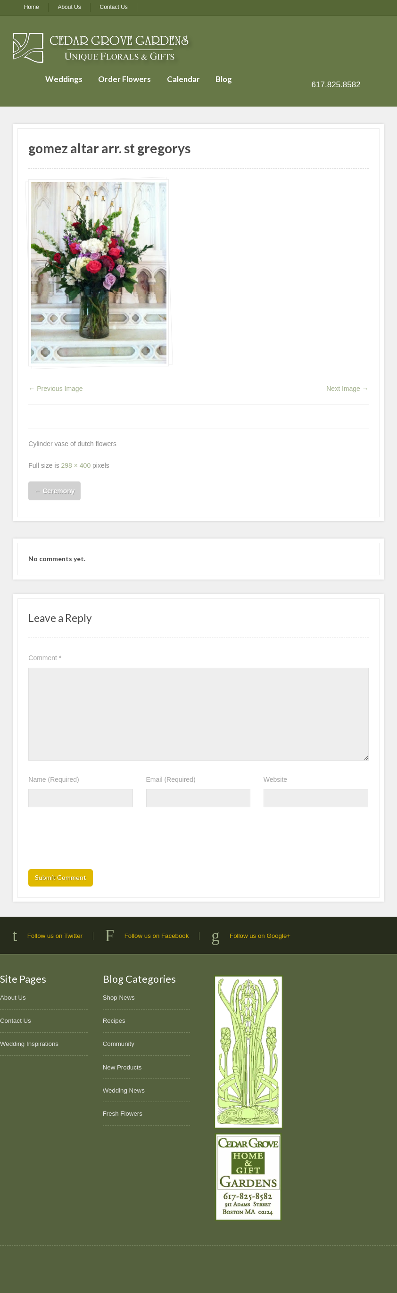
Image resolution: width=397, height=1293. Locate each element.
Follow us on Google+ (260, 935)
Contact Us (114, 7)
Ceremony (54, 491)
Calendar (183, 79)
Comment (44, 658)
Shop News (119, 997)
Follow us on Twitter (55, 935)
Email (171, 779)
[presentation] (100, 841)
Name (53, 779)
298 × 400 (76, 465)
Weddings (64, 79)
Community (118, 1043)
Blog (223, 79)
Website (275, 779)
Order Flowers (124, 79)
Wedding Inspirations (29, 1043)
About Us (69, 7)
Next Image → (347, 388)
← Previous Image (55, 388)
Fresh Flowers (122, 1113)
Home (31, 7)
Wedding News (124, 1090)
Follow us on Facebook (156, 935)
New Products (122, 1067)
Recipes (114, 1020)
